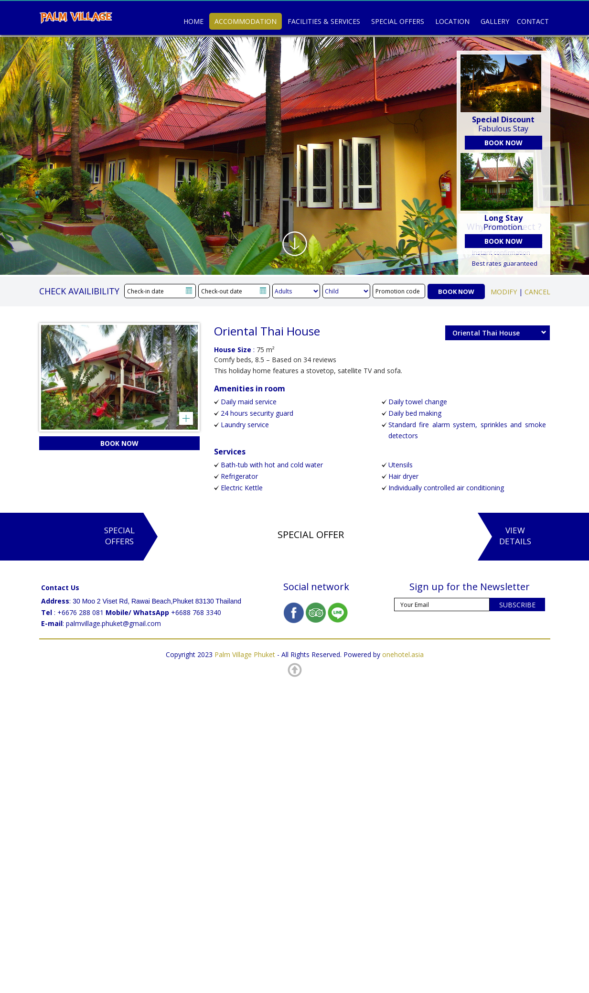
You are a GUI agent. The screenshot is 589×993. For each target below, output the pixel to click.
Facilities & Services (324, 21)
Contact (533, 21)
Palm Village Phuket (244, 654)
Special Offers (397, 21)
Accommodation (245, 21)
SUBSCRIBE (517, 604)
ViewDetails (515, 536)
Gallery (495, 21)
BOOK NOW (503, 142)
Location (452, 21)
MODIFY (504, 291)
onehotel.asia (403, 654)
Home (193, 21)
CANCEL (537, 291)
